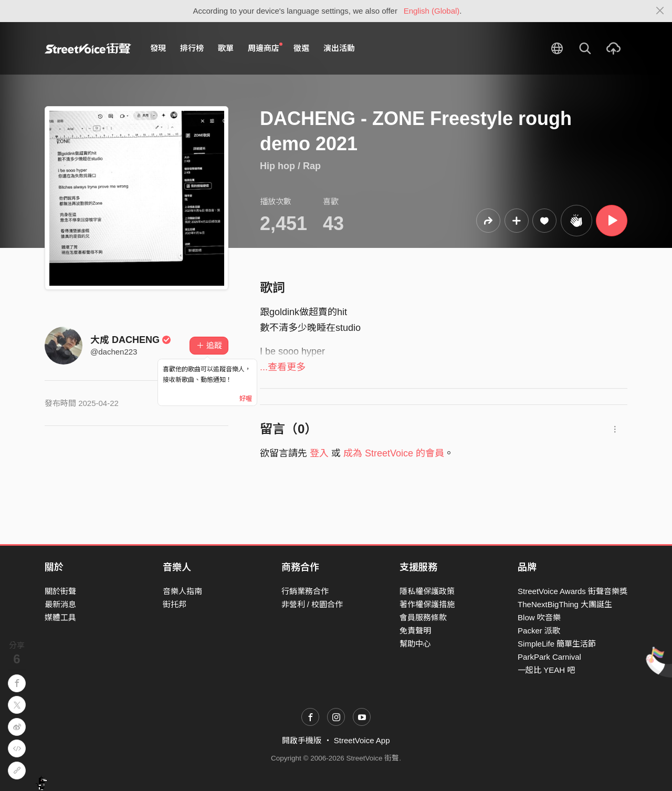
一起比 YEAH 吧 (546, 669)
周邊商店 (265, 48)
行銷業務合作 (305, 591)
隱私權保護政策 (427, 591)
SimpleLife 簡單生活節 (557, 643)
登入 (319, 453)
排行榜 (192, 48)
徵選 (301, 48)
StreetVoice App (362, 740)
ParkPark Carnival (549, 656)
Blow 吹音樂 (539, 617)
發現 (158, 48)
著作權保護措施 (427, 604)
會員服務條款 (423, 617)
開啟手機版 (301, 740)
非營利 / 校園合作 (312, 604)
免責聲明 (415, 630)
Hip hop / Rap (290, 166)
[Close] (660, 11)
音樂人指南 (182, 591)
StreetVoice (88, 48)
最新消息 (60, 604)
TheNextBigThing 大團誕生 (565, 604)
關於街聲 (60, 591)
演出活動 (339, 48)
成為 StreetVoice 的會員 (393, 453)
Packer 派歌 (539, 630)
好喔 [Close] (245, 398)
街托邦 (174, 604)
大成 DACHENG (130, 340)
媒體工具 (60, 617)
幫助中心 (415, 643)
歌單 (226, 48)
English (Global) (432, 10)
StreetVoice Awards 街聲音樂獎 (572, 591)
